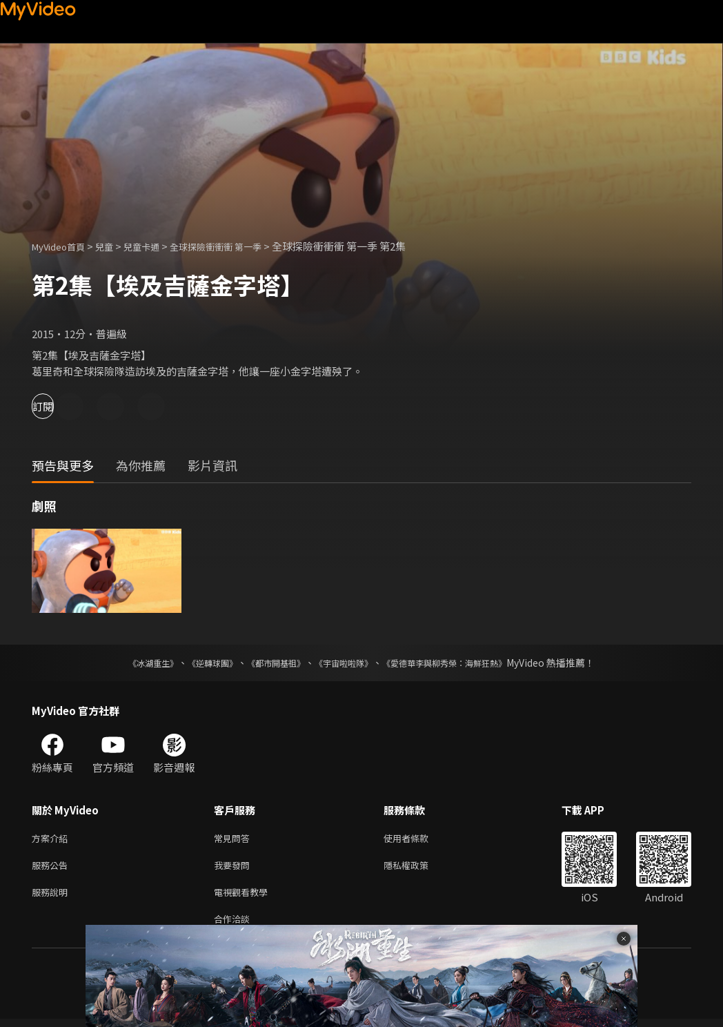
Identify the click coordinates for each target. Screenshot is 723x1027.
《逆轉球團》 (197, 662)
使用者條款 (418, 839)
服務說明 (52, 897)
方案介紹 (52, 839)
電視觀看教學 (245, 897)
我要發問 (234, 868)
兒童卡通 (156, 246)
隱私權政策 (418, 868)
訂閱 (59, 406)
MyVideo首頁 (63, 246)
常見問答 (234, 839)
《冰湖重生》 (129, 662)
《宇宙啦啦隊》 (346, 662)
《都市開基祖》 (269, 662)
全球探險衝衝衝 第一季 (240, 246)
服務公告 (52, 868)
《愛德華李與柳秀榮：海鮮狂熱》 (462, 662)
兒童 (115, 246)
